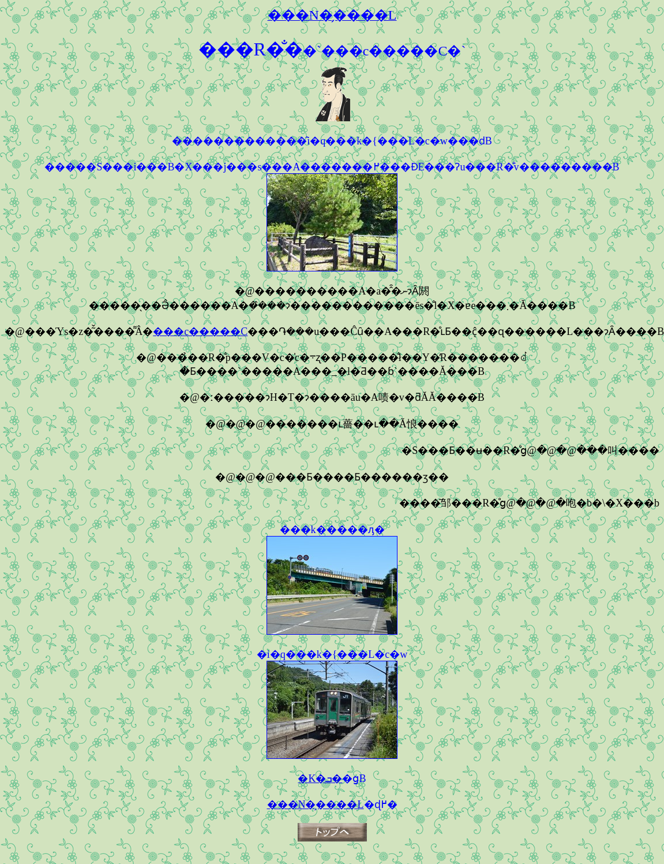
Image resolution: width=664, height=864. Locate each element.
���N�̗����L (315, 804)
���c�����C (200, 331)
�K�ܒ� (320, 778)
